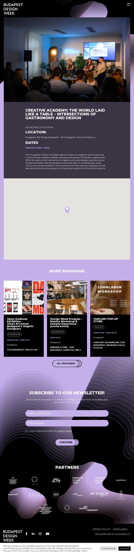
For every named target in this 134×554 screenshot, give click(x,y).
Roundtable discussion (39, 127)
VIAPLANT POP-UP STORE (105, 320)
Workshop (57, 332)
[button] (67, 210)
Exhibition (14, 334)
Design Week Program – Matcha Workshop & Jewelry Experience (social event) (66, 323)
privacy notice (64, 431)
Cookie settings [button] (108, 548)
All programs (66, 363)
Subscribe (65, 442)
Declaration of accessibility (112, 534)
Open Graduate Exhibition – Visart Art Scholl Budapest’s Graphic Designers (20, 324)
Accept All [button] (124, 548)
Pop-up (99, 327)
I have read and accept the (50, 431)
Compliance (120, 529)
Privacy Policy (101, 529)
